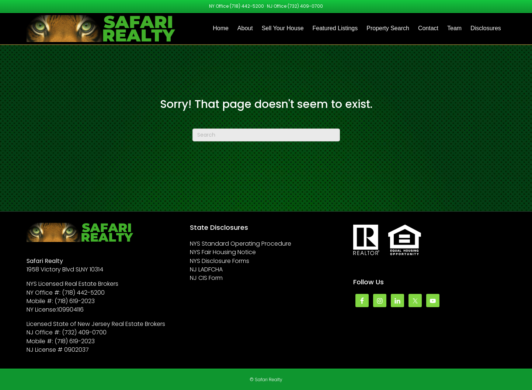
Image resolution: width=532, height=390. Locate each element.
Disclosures (485, 28)
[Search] (266, 135)
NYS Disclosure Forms (219, 261)
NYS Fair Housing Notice (223, 252)
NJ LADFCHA (206, 269)
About (245, 28)
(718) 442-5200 (247, 6)
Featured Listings (335, 28)
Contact (428, 28)
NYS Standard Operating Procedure (240, 243)
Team (454, 28)
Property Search (387, 28)
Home (221, 28)
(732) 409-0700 (305, 6)
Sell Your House (283, 28)
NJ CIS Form (206, 278)
